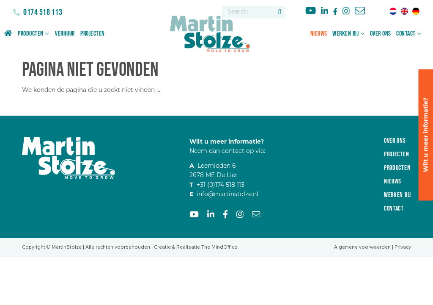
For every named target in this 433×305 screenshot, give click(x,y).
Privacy (403, 247)
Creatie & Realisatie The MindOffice (195, 247)
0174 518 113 (42, 12)
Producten (31, 34)
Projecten (92, 34)
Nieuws (318, 34)
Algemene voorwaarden (362, 247)
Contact (406, 34)
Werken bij (345, 34)
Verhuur (65, 34)
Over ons (380, 34)
